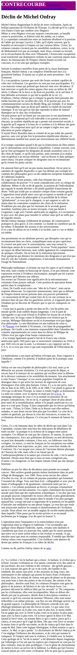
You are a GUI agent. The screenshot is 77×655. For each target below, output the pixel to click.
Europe (10, 326)
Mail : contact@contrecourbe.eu (49, 8)
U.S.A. (58, 393)
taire (48, 548)
